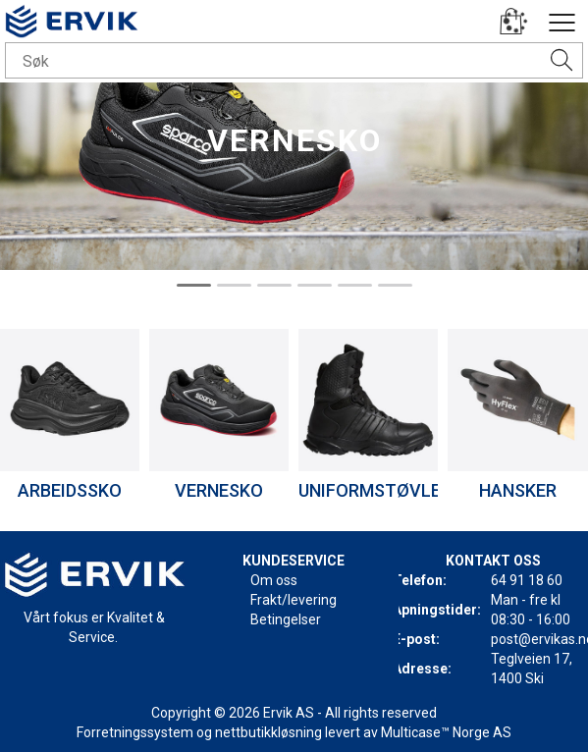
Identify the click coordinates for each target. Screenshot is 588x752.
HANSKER (518, 490)
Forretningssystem (135, 732)
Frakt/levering (293, 600)
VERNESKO (219, 490)
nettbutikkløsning (268, 732)
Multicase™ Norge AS (446, 732)
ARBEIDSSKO (70, 490)
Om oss (273, 580)
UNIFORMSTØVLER (375, 490)
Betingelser (285, 619)
